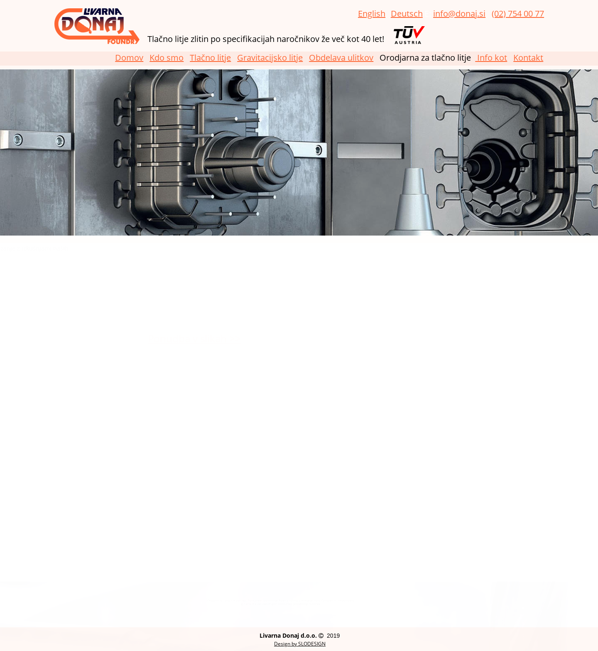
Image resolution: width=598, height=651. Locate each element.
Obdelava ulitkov (341, 57)
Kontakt (528, 57)
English (371, 13)
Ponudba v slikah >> (171, 338)
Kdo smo (167, 57)
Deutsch (407, 13)
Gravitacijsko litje (270, 57)
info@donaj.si (459, 13)
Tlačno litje (210, 57)
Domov (129, 57)
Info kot (491, 57)
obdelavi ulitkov (147, 315)
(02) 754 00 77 (518, 13)
